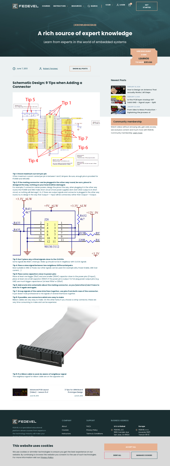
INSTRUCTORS (60, 6)
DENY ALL (117, 455)
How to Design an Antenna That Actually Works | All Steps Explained (142, 92)
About (64, 426)
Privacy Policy (47, 457)
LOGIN (120, 5)
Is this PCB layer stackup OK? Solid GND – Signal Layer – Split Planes (141, 102)
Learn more (137, 133)
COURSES (46, 6)
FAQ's (88, 426)
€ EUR (109, 5)
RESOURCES (78, 6)
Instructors (66, 433)
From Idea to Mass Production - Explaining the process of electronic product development (142, 112)
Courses (65, 430)
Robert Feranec (48, 68)
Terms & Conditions (94, 433)
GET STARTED (147, 6)
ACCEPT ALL (131, 447)
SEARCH (92, 6)
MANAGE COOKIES (144, 455)
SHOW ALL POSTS (80, 68)
